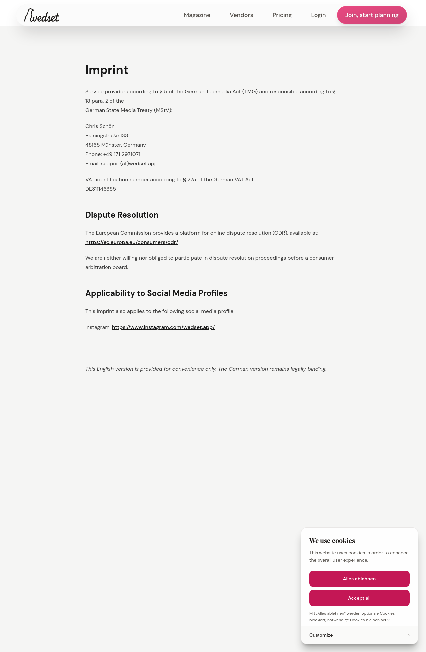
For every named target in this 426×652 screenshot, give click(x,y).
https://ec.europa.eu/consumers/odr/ (131, 242)
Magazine (197, 15)
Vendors (241, 15)
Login (318, 15)
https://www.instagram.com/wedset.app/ (163, 327)
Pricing (282, 15)
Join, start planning (372, 15)
